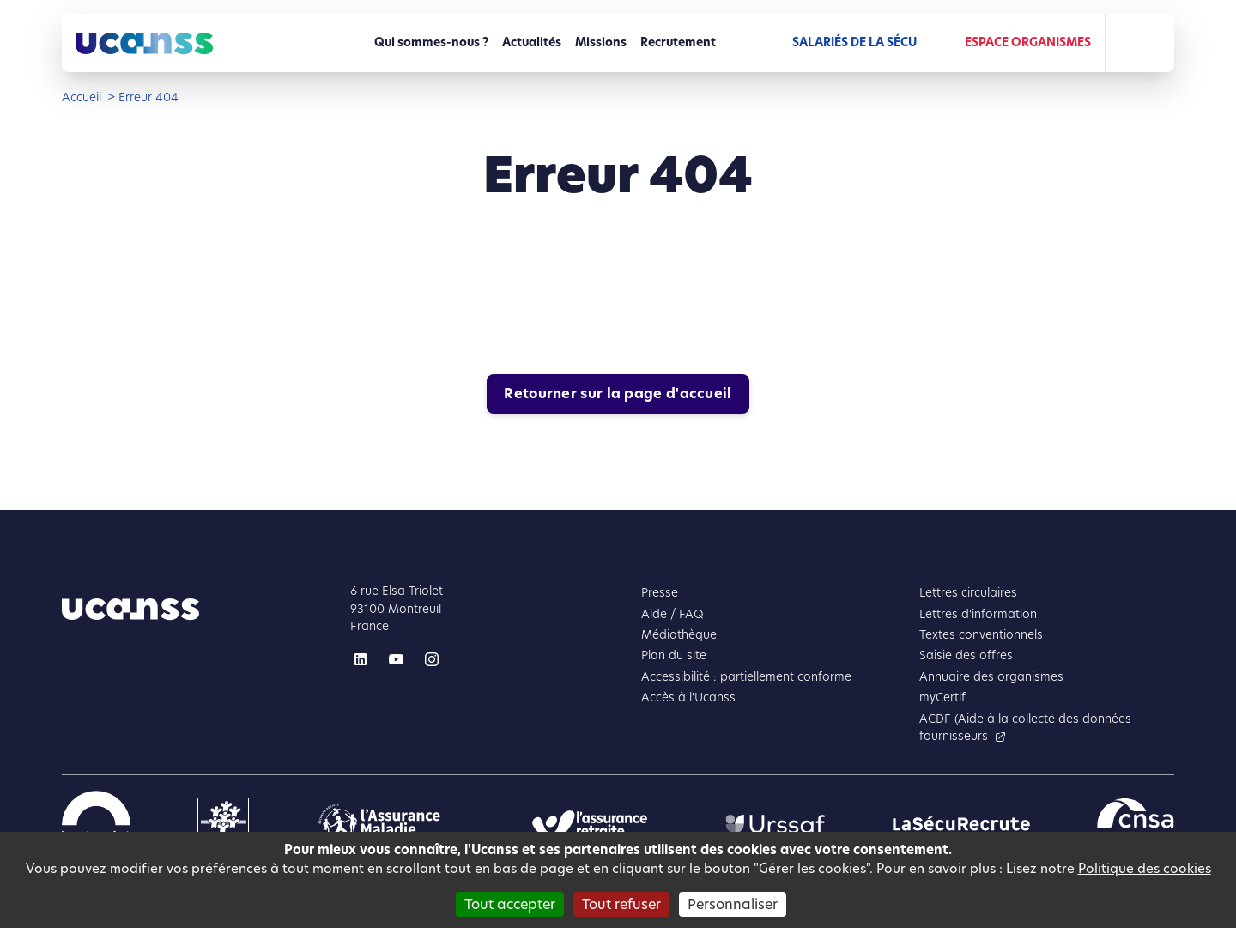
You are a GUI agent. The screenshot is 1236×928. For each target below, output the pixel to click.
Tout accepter (509, 904)
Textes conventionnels (981, 635)
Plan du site (673, 655)
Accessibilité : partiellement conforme (746, 677)
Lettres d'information (978, 614)
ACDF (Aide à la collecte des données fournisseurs (1025, 727)
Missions (601, 42)
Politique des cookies (1144, 868)
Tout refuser (621, 904)
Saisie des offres (966, 655)
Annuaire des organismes (991, 677)
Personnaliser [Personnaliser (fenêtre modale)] (733, 904)
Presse (659, 593)
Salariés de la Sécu (854, 42)
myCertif (942, 697)
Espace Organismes (1028, 42)
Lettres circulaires (968, 593)
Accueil (81, 97)
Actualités (531, 42)
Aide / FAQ (672, 614)
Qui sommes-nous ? (431, 42)
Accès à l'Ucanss (688, 697)
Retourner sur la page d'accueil (617, 393)
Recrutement (678, 42)
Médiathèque (679, 635)
